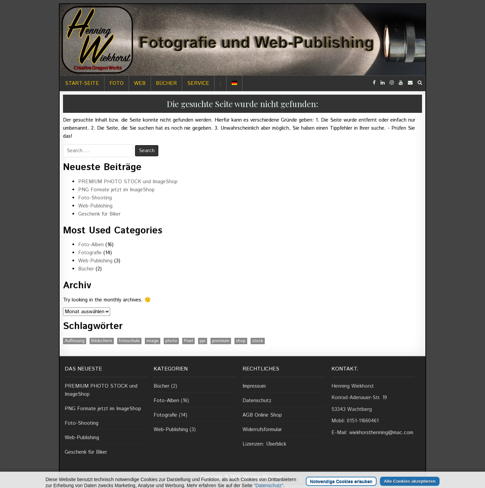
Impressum (254, 386)
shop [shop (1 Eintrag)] (241, 341)
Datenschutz (257, 400)
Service (198, 83)
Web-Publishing (95, 205)
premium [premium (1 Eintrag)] (220, 341)
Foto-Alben (91, 244)
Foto (116, 83)
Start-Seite (82, 83)
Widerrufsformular (262, 429)
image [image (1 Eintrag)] (153, 341)
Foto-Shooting (95, 197)
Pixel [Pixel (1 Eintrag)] (188, 341)
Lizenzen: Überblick (264, 444)
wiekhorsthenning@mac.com (381, 432)
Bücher (166, 83)
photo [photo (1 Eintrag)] (171, 341)
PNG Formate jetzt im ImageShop (116, 189)
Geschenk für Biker (99, 214)
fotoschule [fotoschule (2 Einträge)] (129, 341)
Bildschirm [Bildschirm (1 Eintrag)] (101, 341)
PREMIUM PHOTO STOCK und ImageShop (127, 181)
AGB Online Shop (262, 415)
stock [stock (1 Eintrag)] (257, 341)
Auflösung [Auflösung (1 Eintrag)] (75, 341)
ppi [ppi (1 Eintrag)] (202, 341)
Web (140, 83)
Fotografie (90, 252)
